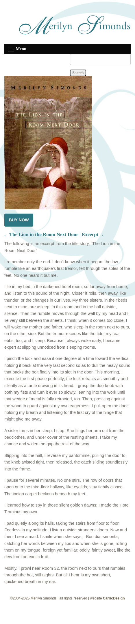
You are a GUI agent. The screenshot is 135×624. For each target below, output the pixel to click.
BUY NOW (19, 220)
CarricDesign (114, 598)
